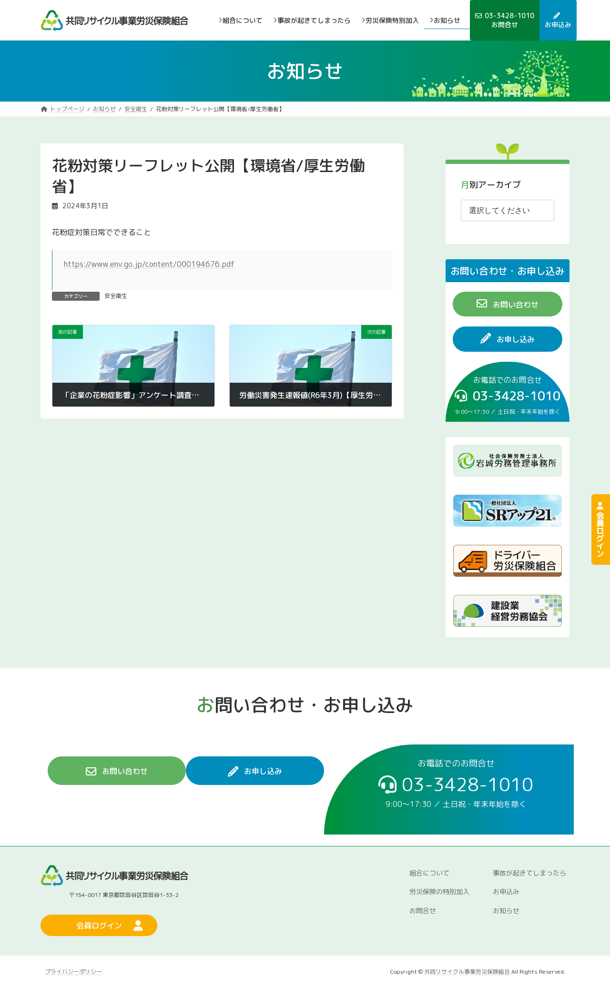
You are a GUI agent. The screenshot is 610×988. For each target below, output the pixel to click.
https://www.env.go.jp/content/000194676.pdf (149, 264)
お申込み (506, 891)
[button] (507, 303)
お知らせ (506, 910)
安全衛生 (115, 296)
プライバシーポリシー (73, 972)
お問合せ (422, 910)
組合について (429, 872)
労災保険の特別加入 (439, 891)
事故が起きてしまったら (529, 872)
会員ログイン (600, 529)
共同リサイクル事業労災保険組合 (467, 972)
